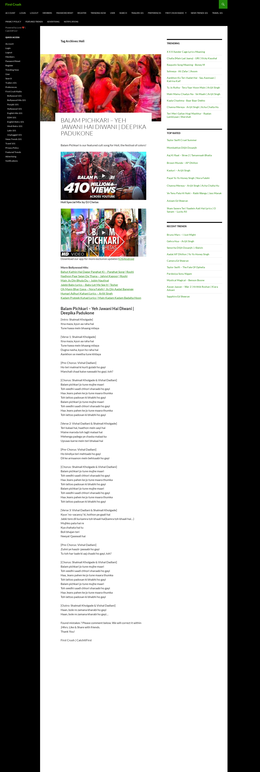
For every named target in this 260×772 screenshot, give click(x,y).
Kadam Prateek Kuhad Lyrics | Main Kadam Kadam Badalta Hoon (101, 297)
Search (123, 13)
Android (129, 258)
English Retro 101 (15, 121)
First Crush (13, 4)
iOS (120, 258)
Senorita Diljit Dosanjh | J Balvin (185, 247)
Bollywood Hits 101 (16, 100)
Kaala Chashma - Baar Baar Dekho (186, 100)
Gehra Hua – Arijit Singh (180, 241)
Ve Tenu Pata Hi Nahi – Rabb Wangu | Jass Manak (194, 193)
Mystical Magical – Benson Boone (185, 280)
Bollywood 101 (14, 95)
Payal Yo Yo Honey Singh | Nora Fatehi (188, 178)
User (112, 13)
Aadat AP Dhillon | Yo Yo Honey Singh (188, 254)
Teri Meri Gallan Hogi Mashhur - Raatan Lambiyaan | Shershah (189, 115)
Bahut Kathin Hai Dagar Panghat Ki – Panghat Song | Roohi (97, 271)
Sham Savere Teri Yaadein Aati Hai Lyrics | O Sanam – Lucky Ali (191, 210)
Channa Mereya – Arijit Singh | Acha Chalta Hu (193, 185)
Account (10, 13)
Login (23, 13)
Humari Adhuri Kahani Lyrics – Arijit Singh (87, 293)
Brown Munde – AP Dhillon (182, 162)
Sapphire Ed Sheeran (178, 296)
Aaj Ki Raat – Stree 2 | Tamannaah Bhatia (189, 155)
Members (47, 13)
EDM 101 (11, 117)
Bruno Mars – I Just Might (181, 234)
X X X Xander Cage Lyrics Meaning (186, 51)
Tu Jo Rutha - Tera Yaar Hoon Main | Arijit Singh (193, 87)
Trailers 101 (137, 13)
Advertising (53, 21)
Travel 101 (217, 13)
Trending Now (98, 13)
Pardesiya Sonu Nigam (179, 273)
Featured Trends (34, 21)
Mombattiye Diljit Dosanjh (182, 147)
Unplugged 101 (14, 134)
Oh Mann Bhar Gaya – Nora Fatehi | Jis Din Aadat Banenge (97, 289)
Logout (34, 13)
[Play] (103, 175)
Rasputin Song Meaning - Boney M (186, 64)
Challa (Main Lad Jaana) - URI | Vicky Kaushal (192, 58)
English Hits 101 (14, 113)
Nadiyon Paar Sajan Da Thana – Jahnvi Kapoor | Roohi (94, 276)
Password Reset (64, 13)
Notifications (71, 21)
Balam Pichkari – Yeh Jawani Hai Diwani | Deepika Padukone (103, 126)
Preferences (154, 13)
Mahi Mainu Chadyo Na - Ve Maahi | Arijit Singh (193, 94)
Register (81, 13)
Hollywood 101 (14, 108)
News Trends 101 (199, 13)
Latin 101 (11, 130)
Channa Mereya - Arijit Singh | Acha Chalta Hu (193, 107)
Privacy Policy (13, 21)
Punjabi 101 (13, 104)
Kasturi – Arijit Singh (178, 170)
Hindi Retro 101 (14, 126)
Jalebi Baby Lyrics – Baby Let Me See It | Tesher (89, 284)
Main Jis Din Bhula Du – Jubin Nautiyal (85, 280)
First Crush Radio (174, 13)
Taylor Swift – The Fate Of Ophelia (186, 267)
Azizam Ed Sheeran (177, 200)
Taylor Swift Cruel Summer (182, 140)
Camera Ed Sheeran (178, 260)
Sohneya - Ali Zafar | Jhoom (182, 71)
